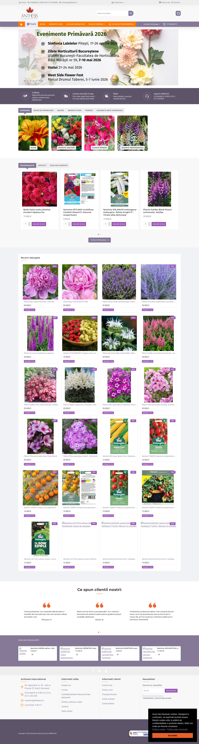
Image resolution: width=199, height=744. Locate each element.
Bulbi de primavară (43, 110)
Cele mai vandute (59, 165)
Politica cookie (158, 729)
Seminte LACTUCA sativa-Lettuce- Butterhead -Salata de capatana (80, 559)
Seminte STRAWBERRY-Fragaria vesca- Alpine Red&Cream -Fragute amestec (80, 353)
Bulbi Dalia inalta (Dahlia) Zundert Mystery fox (36, 210)
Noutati (42, 165)
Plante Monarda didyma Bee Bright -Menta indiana (120, 353)
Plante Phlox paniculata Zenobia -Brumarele (159, 405)
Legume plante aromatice (110, 110)
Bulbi (33, 148)
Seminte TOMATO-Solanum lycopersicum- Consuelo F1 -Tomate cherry (120, 508)
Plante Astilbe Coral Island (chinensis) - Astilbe (159, 353)
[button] (188, 729)
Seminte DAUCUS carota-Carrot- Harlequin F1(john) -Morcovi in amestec (159, 559)
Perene (89, 110)
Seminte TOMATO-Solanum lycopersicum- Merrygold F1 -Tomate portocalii (80, 508)
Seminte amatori (66, 147)
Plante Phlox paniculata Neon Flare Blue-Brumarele (41, 456)
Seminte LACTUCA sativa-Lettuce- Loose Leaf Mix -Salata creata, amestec (41, 559)
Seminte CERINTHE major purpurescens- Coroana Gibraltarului (86, 648)
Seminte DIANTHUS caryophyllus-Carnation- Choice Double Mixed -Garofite (127, 648)
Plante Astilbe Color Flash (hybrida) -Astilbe (41, 405)
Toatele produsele (98, 240)
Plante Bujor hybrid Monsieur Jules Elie (39, 302)
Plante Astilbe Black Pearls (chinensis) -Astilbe (157, 210)
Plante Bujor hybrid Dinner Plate (75, 302)
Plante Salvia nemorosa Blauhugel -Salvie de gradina (120, 302)
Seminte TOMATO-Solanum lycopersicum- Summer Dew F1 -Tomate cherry (159, 508)
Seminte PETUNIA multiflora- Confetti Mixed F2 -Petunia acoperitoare (78, 212)
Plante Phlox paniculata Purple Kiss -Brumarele (120, 405)
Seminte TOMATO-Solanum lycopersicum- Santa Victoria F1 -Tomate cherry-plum (159, 456)
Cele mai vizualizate (28, 640)
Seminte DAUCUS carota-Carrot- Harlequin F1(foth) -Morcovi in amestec (120, 559)
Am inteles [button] (172, 735)
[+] (29, 223)
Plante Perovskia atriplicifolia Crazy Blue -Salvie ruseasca (159, 302)
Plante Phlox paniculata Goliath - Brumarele (80, 456)
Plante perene (99, 147)
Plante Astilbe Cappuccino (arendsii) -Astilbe (80, 405)
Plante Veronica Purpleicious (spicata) (39, 353)
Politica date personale (177, 729)
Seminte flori (74, 110)
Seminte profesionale (133, 147)
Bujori (60, 110)
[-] (29, 225)
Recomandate (27, 165)
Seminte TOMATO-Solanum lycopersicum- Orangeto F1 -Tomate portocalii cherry (41, 508)
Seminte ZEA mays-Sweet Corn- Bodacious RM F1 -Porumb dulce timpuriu (120, 456)
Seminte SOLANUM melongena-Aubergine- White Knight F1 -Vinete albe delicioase (120, 212)
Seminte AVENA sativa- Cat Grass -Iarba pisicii (43, 648)
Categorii (25, 110)
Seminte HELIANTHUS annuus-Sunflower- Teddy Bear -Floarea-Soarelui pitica (168, 648)
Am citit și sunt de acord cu (157, 697)
